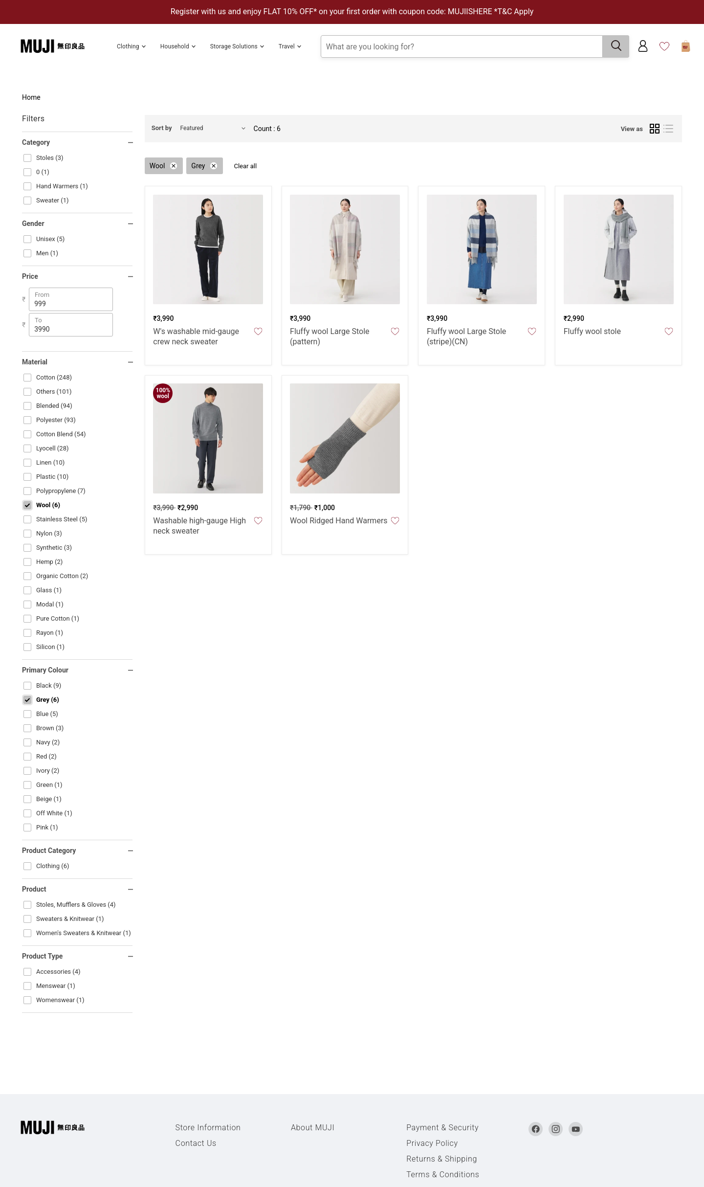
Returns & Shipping (441, 1159)
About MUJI (313, 1127)
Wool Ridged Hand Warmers (339, 520)
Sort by (162, 128)
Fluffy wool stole (592, 331)
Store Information (208, 1127)
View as (632, 129)
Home (31, 97)
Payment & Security (442, 1127)
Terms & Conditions (442, 1174)
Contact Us (196, 1143)
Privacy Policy (432, 1143)
